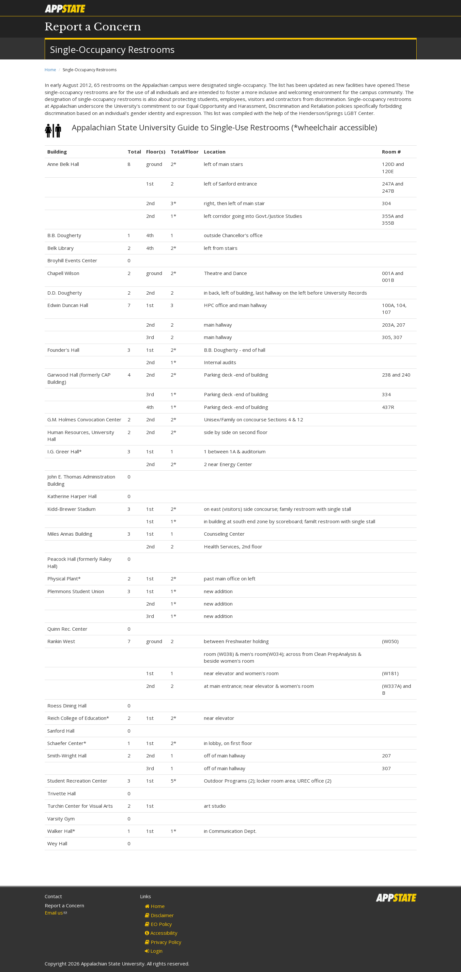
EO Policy (158, 924)
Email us (56, 912)
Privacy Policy (163, 942)
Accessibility (161, 933)
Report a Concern (93, 26)
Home (50, 70)
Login (153, 951)
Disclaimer (159, 915)
